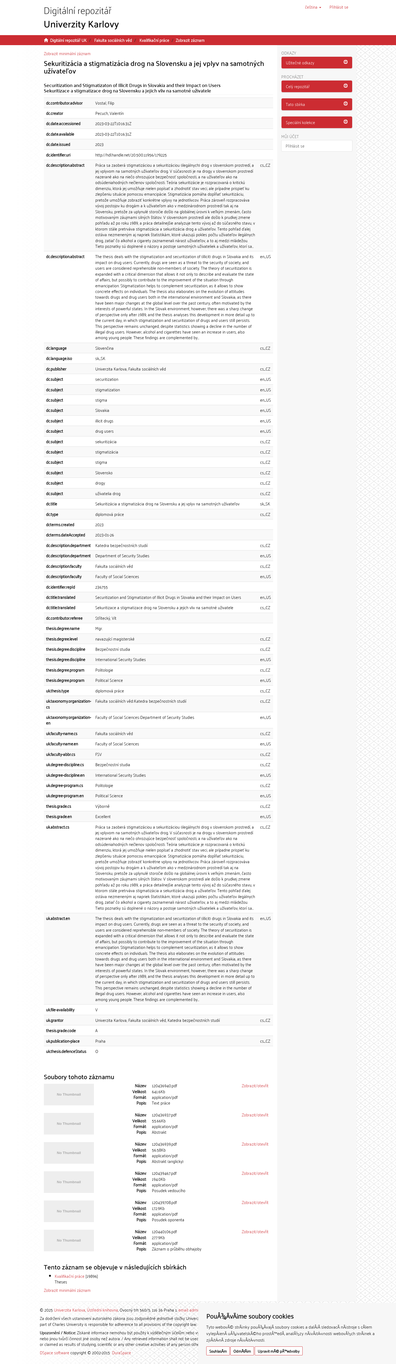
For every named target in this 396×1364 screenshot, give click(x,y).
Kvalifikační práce (154, 40)
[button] (313, 7)
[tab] (317, 63)
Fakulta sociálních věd (113, 40)
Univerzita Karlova (69, 1309)
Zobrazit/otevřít (255, 1085)
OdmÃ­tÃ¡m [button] (242, 1351)
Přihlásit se (295, 145)
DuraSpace (121, 1352)
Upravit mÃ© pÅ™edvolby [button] (279, 1351)
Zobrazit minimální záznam (67, 53)
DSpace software (54, 1352)
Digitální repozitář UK (68, 40)
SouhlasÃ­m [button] (218, 1351)
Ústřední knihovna (102, 1309)
